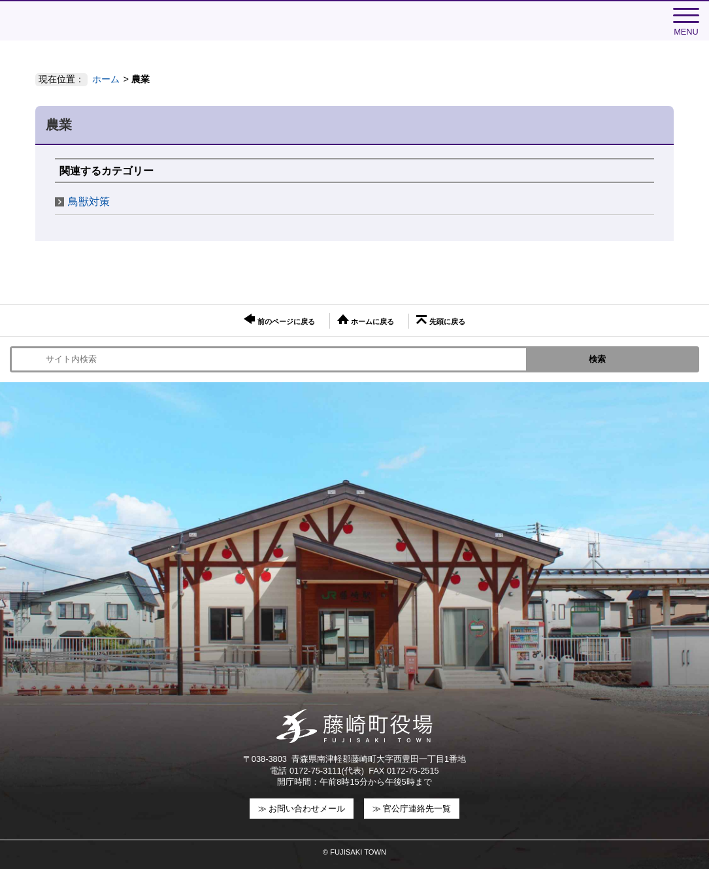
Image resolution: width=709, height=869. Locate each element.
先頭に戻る (440, 320)
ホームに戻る (365, 319)
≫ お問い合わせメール (302, 808)
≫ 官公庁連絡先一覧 (412, 808)
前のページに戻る (279, 319)
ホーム (106, 79)
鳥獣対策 (89, 201)
